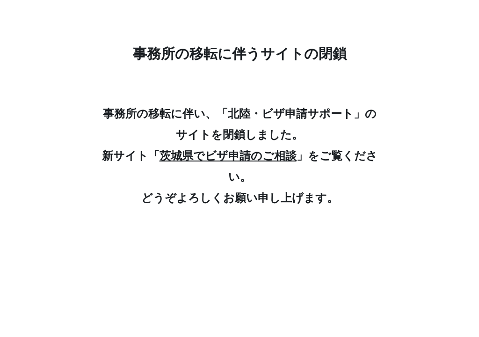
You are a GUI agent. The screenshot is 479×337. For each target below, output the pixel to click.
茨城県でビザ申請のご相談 (228, 155)
